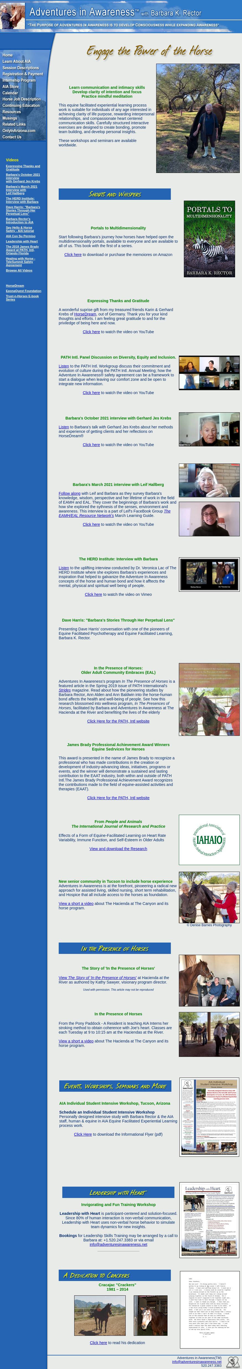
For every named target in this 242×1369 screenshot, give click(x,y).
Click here (73, 254)
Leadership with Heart (22, 241)
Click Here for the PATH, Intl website (118, 721)
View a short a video (76, 903)
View (98, 977)
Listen (64, 366)
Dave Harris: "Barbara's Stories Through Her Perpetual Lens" (23, 210)
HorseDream (15, 285)
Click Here (83, 1134)
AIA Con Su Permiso (21, 236)
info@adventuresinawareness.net (118, 1244)
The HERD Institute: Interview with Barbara (22, 200)
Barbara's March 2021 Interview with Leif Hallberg (21, 190)
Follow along (70, 493)
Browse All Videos (19, 270)
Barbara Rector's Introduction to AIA (20, 220)
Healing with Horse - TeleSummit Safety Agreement (20, 262)
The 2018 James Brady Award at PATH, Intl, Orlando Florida (22, 250)
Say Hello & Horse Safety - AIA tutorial (20, 229)
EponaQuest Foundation (24, 291)
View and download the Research (118, 849)
